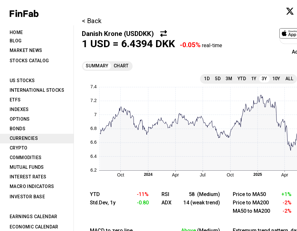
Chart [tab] (121, 65)
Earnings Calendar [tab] (33, 216)
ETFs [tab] (15, 99)
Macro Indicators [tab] (32, 186)
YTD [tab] (242, 78)
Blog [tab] (16, 40)
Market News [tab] (26, 50)
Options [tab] (20, 119)
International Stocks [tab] (37, 90)
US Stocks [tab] (22, 80)
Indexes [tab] (19, 109)
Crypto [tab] (18, 147)
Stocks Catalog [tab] (29, 60)
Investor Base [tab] (27, 196)
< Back (91, 21)
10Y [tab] (276, 78)
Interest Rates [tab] (28, 176)
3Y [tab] (264, 78)
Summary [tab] (97, 65)
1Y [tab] (254, 78)
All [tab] (289, 78)
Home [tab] (16, 32)
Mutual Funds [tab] (27, 167)
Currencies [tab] (24, 138)
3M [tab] (229, 78)
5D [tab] (218, 78)
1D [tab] (207, 78)
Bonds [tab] (17, 128)
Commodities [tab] (25, 157)
